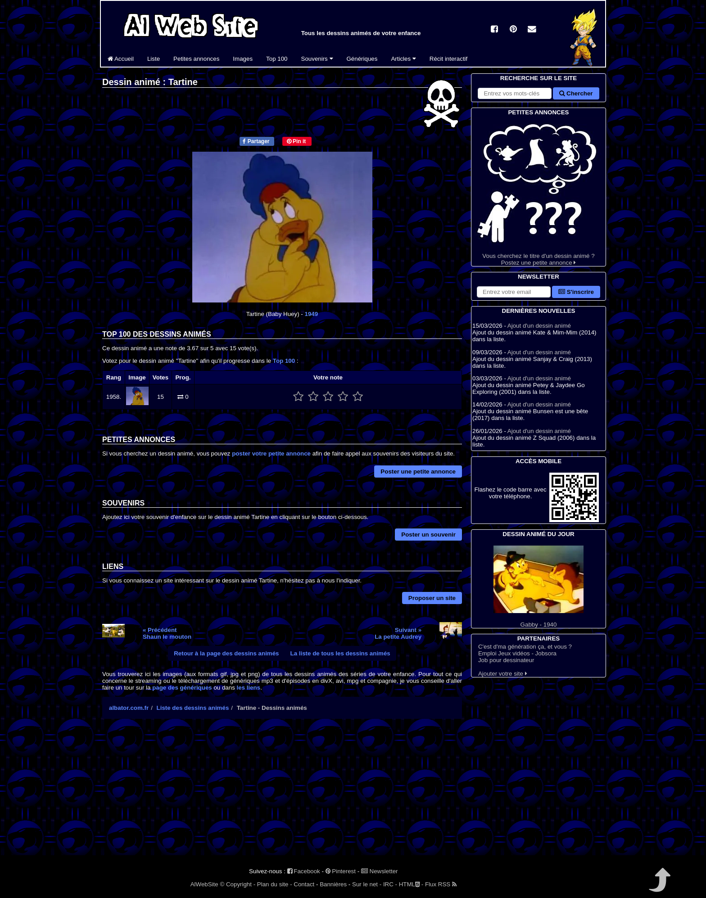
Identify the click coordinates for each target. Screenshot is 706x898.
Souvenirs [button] (317, 58)
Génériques (362, 58)
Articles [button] (403, 58)
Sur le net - (366, 884)
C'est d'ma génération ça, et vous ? (525, 646)
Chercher (576, 93)
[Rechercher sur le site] (515, 93)
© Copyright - (237, 884)
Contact (304, 884)
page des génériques (182, 687)
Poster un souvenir (428, 534)
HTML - (411, 884)
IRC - (390, 884)
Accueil (121, 58)
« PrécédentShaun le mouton (167, 633)
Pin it (296, 141)
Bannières (333, 884)
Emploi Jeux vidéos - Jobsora (517, 653)
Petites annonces (196, 58)
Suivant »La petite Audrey (398, 633)
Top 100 (276, 58)
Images (243, 58)
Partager (256, 141)
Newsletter (379, 871)
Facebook (303, 871)
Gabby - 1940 (538, 587)
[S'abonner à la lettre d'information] (514, 292)
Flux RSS (441, 884)
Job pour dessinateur (506, 660)
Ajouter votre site (502, 673)
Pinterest (341, 871)
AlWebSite (204, 884)
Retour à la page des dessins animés (226, 653)
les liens (249, 687)
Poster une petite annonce (418, 471)
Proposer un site (432, 598)
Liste (153, 58)
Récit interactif (448, 58)
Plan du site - (274, 884)
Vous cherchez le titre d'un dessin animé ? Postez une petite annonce (538, 191)
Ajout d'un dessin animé (539, 325)
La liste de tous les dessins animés (340, 653)
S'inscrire (576, 292)
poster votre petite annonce (271, 453)
